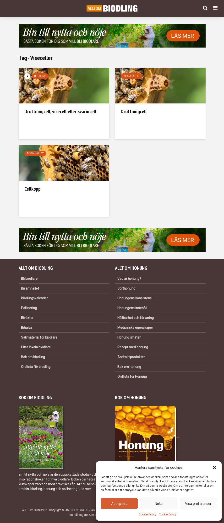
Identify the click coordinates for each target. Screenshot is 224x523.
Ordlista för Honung (132, 376)
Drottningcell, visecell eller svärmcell (60, 111)
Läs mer (85, 489)
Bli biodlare (29, 278)
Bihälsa (26, 327)
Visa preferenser (198, 503)
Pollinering (29, 308)
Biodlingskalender (34, 298)
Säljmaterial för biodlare (39, 337)
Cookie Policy (147, 514)
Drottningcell (134, 111)
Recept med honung (132, 347)
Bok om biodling (33, 357)
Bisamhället (131, 76)
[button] (214, 467)
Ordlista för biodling (35, 367)
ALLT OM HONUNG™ (35, 510)
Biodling (40, 76)
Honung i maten (129, 337)
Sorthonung (126, 288)
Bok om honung (129, 367)
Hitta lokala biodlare (36, 347)
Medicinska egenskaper (135, 327)
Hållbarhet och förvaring (135, 318)
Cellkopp (32, 188)
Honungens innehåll (132, 308)
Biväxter (27, 318)
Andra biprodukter (131, 357)
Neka (159, 503)
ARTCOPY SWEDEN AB (80, 510)
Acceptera (119, 503)
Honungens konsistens (134, 298)
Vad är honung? (129, 278)
